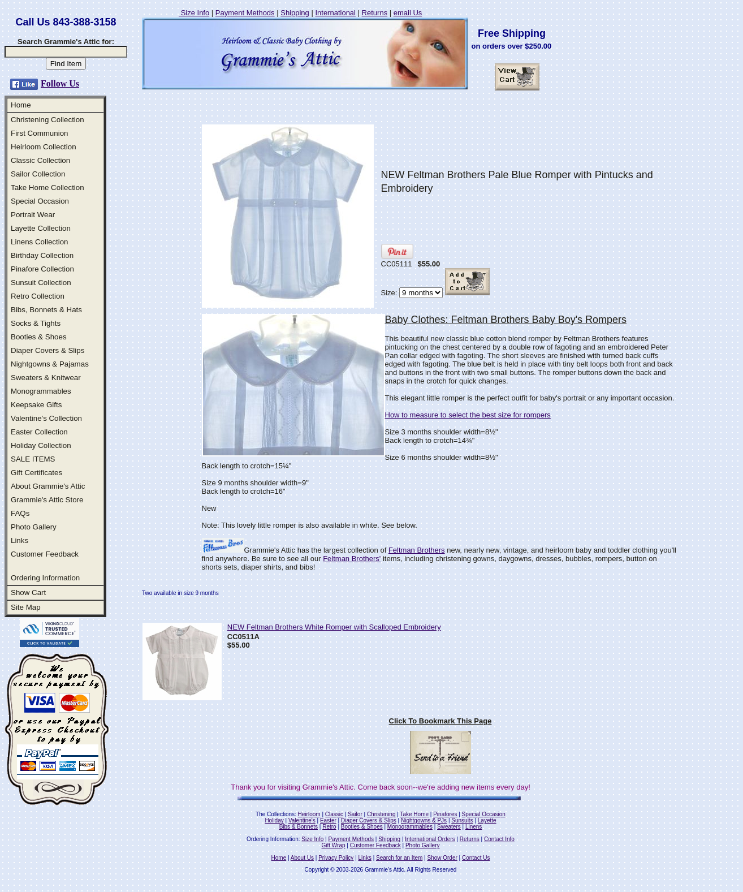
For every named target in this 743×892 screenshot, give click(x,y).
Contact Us (476, 858)
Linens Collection (39, 242)
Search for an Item (399, 858)
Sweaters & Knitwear (46, 377)
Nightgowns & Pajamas (50, 364)
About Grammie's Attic (48, 486)
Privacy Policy (335, 858)
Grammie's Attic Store (47, 499)
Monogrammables (41, 391)
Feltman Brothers (416, 550)
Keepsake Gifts (36, 404)
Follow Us (60, 83)
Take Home (414, 814)
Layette (487, 820)
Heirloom (309, 814)
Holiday (274, 820)
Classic (334, 814)
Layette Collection (41, 228)
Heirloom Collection (43, 147)
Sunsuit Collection (41, 282)
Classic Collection (40, 160)
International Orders (430, 839)
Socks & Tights (36, 323)
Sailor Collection (38, 174)
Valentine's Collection (46, 418)
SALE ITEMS (33, 459)
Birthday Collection (42, 255)
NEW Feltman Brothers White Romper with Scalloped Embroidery (334, 627)
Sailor (355, 814)
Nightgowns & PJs (424, 820)
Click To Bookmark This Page (440, 721)
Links (19, 540)
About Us (302, 858)
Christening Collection (47, 119)
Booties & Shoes (39, 337)
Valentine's (302, 820)
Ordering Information (45, 578)
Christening (381, 814)
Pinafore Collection (42, 269)
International (335, 12)
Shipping (294, 12)
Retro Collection (37, 296)
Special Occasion (40, 201)
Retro (329, 827)
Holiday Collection (41, 445)
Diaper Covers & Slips (47, 350)
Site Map (26, 607)
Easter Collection (39, 432)
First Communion (39, 133)
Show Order (442, 858)
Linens (473, 827)
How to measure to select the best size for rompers (468, 415)
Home (21, 105)
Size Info (194, 12)
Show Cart (28, 592)
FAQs (20, 513)
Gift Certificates (36, 472)
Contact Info (499, 839)
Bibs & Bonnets (298, 827)
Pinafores (445, 814)
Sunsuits (462, 820)
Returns (375, 12)
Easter (328, 820)
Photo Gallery (34, 527)
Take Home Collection (47, 187)
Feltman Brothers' (352, 558)
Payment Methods (245, 12)
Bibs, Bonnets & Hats (46, 309)
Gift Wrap (333, 845)
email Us (408, 12)
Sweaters (449, 827)
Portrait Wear (33, 214)
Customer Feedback (45, 554)
